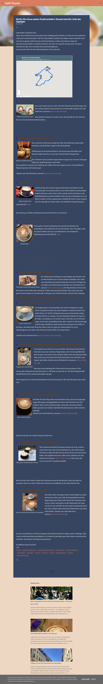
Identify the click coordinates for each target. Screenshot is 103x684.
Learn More (85, 679)
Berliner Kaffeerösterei (29, 550)
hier (28, 204)
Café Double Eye (60, 550)
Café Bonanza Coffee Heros (46, 550)
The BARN (70, 553)
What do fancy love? (22, 555)
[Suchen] (23, 3)
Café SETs (37, 553)
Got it (93, 679)
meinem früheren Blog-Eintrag (49, 335)
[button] (17, 27)
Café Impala (30, 553)
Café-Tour (45, 553)
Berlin (18, 550)
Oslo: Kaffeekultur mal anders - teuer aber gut (44, 633)
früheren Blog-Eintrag (58, 111)
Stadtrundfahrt (61, 553)
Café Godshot (21, 553)
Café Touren (12, 3)
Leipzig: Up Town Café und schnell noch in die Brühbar (46, 663)
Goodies (52, 553)
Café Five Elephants (72, 550)
